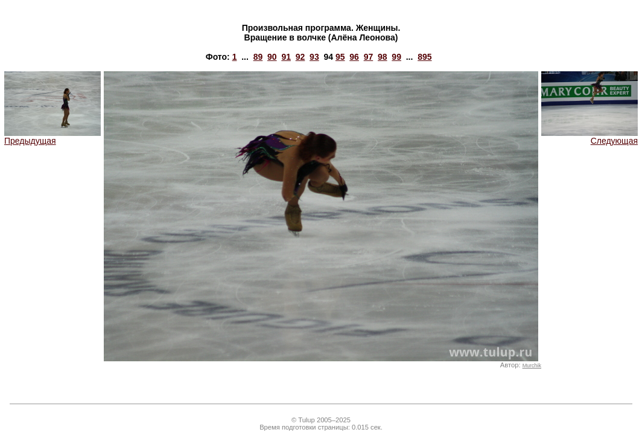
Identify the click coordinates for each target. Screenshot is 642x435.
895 (424, 57)
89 (258, 57)
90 (272, 57)
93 (314, 57)
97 (368, 57)
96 (354, 57)
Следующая (589, 137)
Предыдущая (52, 137)
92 (300, 57)
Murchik (532, 365)
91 (286, 57)
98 (382, 57)
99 (396, 57)
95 (340, 57)
